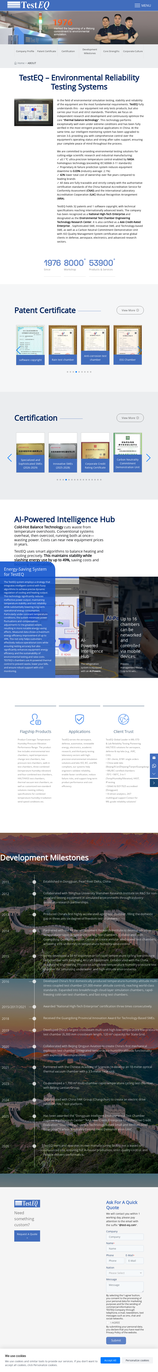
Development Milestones (90, 51)
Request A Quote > (27, 1236)
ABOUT (32, 63)
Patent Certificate (46, 51)
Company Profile (25, 51)
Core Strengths (111, 51)
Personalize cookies (137, 1360)
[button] (139, 350)
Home (21, 63)
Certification (68, 51)
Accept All (110, 1360)
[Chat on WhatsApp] (154, 766)
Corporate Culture (133, 51)
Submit (116, 1343)
